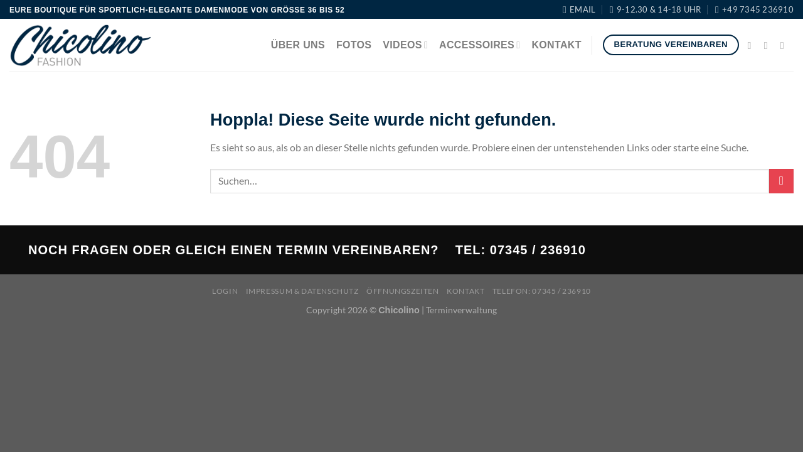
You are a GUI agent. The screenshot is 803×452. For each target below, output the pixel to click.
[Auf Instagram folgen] (769, 45)
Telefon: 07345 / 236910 (541, 291)
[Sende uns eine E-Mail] (785, 45)
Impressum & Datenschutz (302, 291)
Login (225, 291)
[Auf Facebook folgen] (753, 45)
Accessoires (479, 45)
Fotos (353, 45)
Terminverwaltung (461, 309)
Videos (405, 45)
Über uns (298, 45)
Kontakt (556, 45)
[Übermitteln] (781, 181)
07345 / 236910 (538, 250)
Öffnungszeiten (402, 291)
